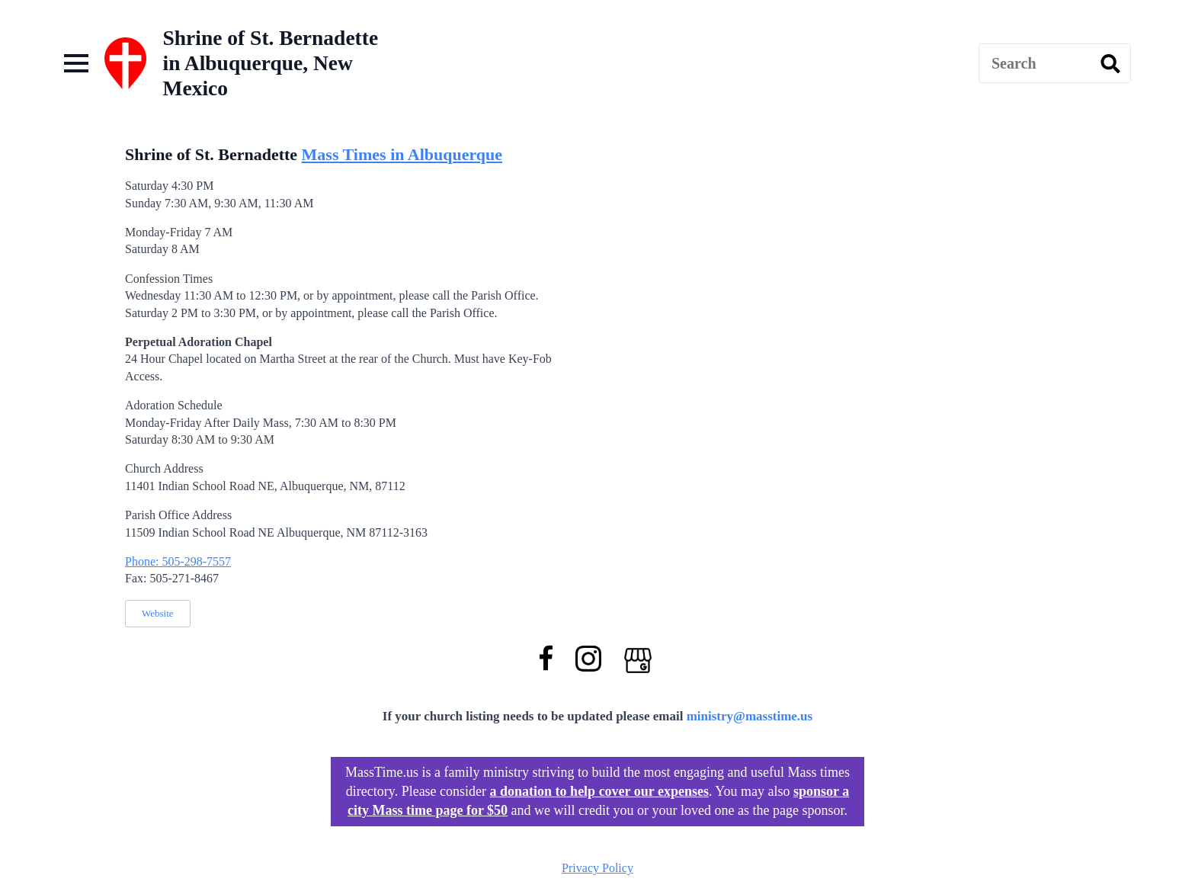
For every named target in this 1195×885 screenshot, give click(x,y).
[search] (1110, 64)
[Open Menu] (76, 63)
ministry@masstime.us (750, 716)
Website (158, 613)
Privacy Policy (597, 867)
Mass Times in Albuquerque (402, 154)
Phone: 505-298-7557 (178, 561)
